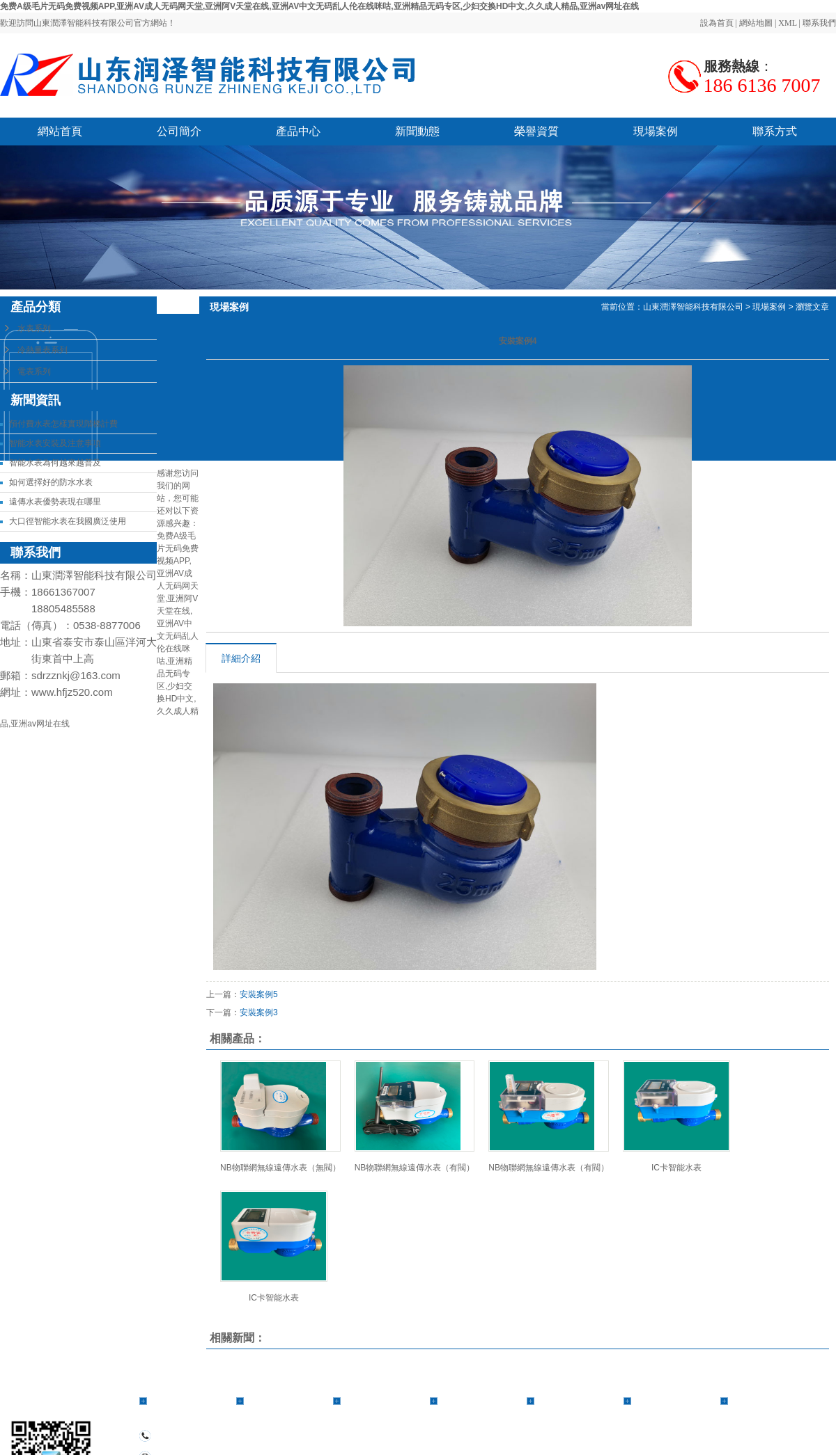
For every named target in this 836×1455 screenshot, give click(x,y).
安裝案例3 (259, 1012)
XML (787, 23)
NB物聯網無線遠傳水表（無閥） (280, 1167)
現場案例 (655, 131)
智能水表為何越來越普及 (55, 463)
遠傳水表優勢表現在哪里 (55, 502)
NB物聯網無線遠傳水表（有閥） (415, 1167)
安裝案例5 (259, 994)
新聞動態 (417, 131)
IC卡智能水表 (676, 1167)
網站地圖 (756, 23)
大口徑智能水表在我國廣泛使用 (67, 521)
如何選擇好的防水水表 (51, 482)
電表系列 (34, 371)
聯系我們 (819, 23)
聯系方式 (774, 131)
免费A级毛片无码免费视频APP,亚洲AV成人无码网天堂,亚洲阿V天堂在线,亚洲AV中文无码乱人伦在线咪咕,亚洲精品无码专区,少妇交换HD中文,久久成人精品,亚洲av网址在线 (319, 6)
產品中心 (298, 131)
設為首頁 (717, 23)
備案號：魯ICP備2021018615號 (537, 1449)
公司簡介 (179, 131)
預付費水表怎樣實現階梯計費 (63, 424)
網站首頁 (60, 131)
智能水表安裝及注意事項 (55, 443)
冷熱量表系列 (42, 350)
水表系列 (34, 328)
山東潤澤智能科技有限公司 (693, 307)
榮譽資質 (536, 131)
